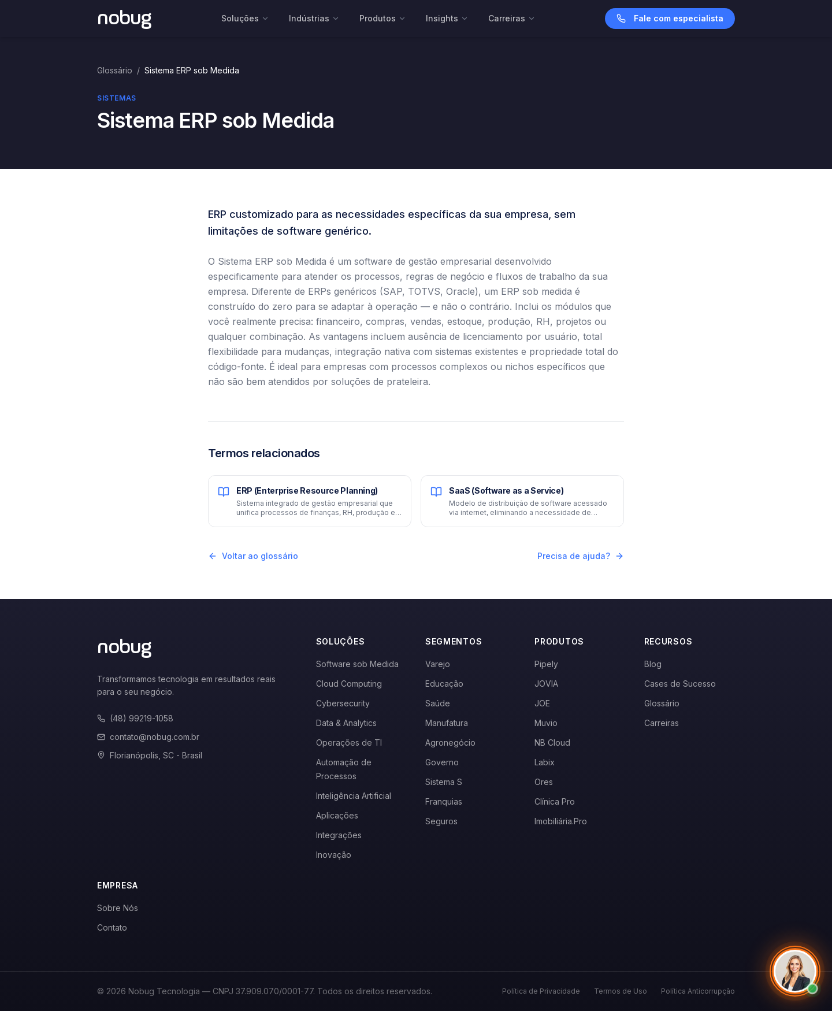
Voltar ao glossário (253, 556)
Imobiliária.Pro (560, 821)
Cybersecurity (343, 703)
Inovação (333, 855)
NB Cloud (552, 742)
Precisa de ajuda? (580, 556)
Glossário (114, 70)
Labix (544, 762)
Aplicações (337, 815)
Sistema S (443, 782)
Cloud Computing (349, 683)
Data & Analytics (346, 723)
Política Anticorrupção (698, 991)
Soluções (245, 18)
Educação (444, 683)
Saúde (437, 703)
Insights (447, 18)
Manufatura (446, 723)
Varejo (437, 664)
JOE (542, 703)
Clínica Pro (554, 801)
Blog (653, 664)
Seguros (441, 821)
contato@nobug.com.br (148, 737)
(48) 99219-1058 (135, 718)
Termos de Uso (620, 991)
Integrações (339, 835)
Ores (543, 782)
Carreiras (512, 18)
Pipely (546, 664)
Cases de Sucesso (680, 683)
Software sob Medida (357, 664)
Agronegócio (450, 742)
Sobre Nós (117, 908)
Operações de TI (349, 742)
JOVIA (546, 683)
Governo (442, 762)
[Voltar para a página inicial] (124, 18)
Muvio (546, 723)
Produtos (382, 18)
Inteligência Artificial (353, 796)
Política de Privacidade (541, 991)
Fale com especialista (669, 18)
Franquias (443, 801)
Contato (112, 927)
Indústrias (314, 18)
